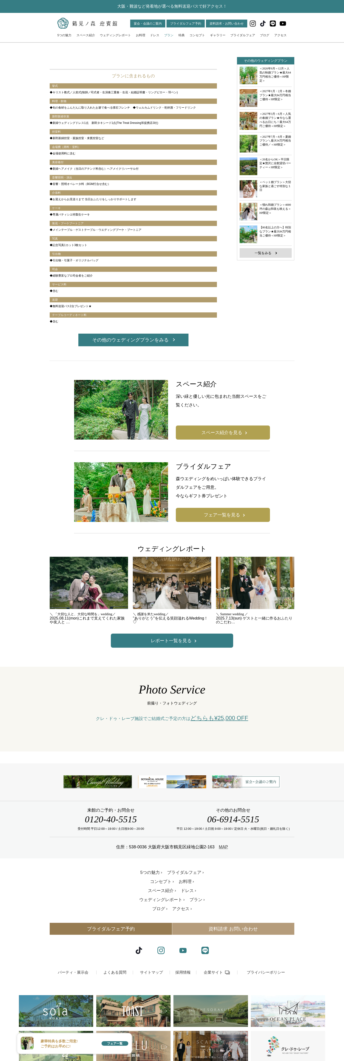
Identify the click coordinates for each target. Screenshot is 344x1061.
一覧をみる (263, 253)
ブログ (264, 35)
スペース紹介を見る (221, 432)
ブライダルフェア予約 (185, 23)
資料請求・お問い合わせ (227, 23)
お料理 (140, 35)
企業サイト (213, 1011)
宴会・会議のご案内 (148, 23)
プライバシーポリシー (266, 1011)
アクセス (280, 35)
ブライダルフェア (242, 35)
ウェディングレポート (115, 35)
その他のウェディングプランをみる (130, 339)
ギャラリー (218, 35)
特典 (181, 35)
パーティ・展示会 (73, 1011)
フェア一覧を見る (222, 514)
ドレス (154, 35)
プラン (168, 35)
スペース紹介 (85, 35)
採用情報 (183, 1011)
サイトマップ (151, 1011)
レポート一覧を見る (171, 640)
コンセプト (197, 35)
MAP (223, 885)
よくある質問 (114, 1011)
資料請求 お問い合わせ (233, 967)
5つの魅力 (64, 35)
